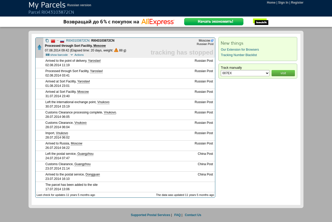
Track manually (231, 68)
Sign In (283, 2)
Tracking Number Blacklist (239, 55)
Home (271, 2)
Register (297, 2)
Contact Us (193, 215)
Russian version (79, 5)
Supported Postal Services (150, 215)
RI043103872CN (77, 40)
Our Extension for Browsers (240, 49)
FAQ (177, 215)
